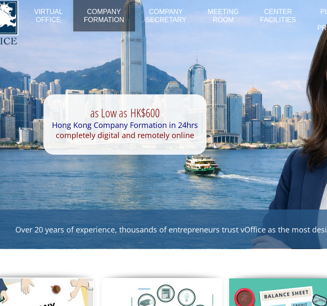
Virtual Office (48, 15)
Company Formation (104, 15)
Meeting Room (223, 15)
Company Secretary (166, 15)
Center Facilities (278, 15)
